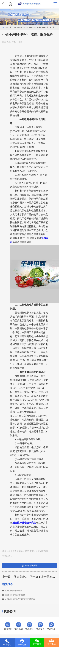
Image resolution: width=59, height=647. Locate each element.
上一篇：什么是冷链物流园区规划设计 (16, 576)
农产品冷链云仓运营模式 (16, 591)
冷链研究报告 (33, 27)
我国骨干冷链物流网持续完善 (18, 596)
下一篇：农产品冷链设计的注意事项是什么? (43, 576)
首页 (15, 27)
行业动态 (23, 27)
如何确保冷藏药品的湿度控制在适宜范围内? (25, 600)
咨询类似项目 (29, 565)
